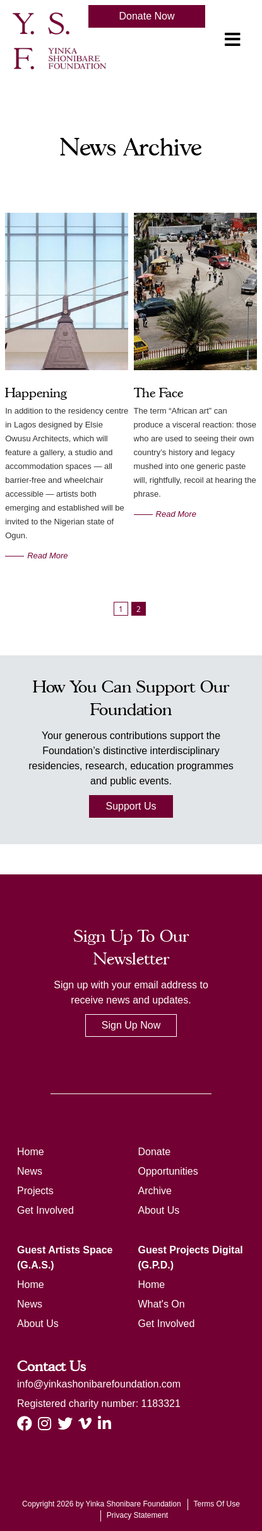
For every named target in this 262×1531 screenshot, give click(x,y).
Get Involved (45, 1210)
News (29, 1171)
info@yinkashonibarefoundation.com (99, 1384)
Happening (36, 392)
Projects (35, 1190)
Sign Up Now (131, 1025)
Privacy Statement (137, 1515)
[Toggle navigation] (232, 40)
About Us (159, 1210)
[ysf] (59, 40)
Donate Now (146, 16)
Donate (154, 1151)
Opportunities (168, 1171)
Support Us (130, 806)
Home (30, 1151)
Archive (155, 1190)
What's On (161, 1304)
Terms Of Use (217, 1504)
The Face (158, 392)
